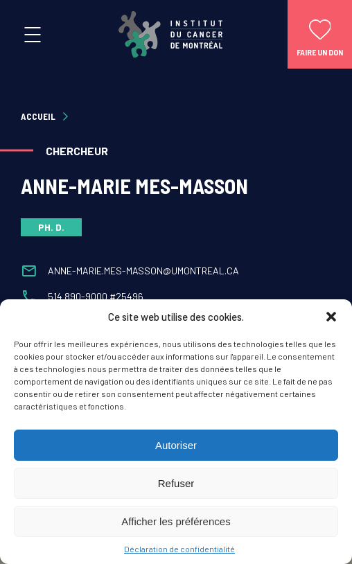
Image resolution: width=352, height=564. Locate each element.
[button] (331, 317)
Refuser (176, 483)
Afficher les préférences (175, 521)
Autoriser (176, 445)
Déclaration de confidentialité (179, 549)
